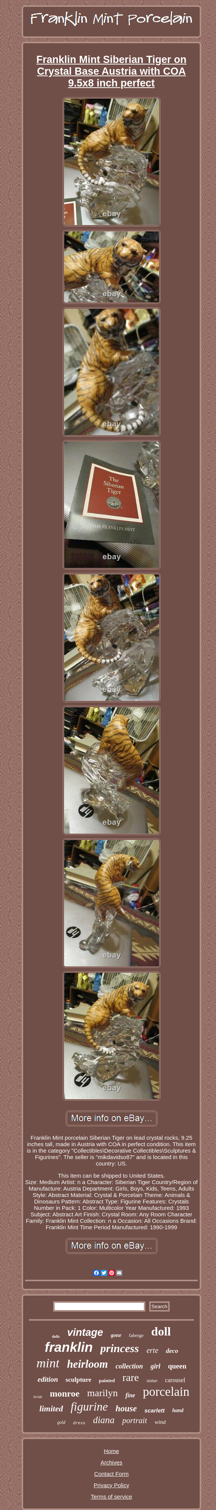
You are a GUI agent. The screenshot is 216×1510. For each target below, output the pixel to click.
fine (130, 1395)
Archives (112, 1462)
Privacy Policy (111, 1485)
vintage (85, 1332)
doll (161, 1331)
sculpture (78, 1379)
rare (130, 1377)
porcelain (166, 1391)
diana (104, 1420)
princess (119, 1348)
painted (107, 1380)
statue (152, 1380)
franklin (69, 1347)
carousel (175, 1380)
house (126, 1408)
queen (177, 1366)
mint (47, 1363)
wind (160, 1422)
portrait (134, 1420)
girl (155, 1366)
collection (129, 1366)
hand (178, 1410)
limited (51, 1408)
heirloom (87, 1364)
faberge (136, 1335)
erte (152, 1350)
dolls (56, 1336)
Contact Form (111, 1474)
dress (79, 1423)
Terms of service (111, 1496)
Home (111, 1451)
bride (37, 1396)
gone (116, 1335)
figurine (89, 1406)
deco (172, 1350)
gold (61, 1422)
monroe (64, 1393)
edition (48, 1379)
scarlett (154, 1410)
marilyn (102, 1392)
